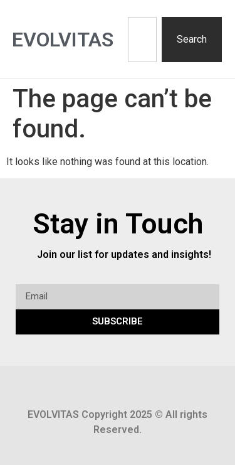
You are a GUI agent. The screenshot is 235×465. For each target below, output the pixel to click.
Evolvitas (62, 39)
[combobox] (142, 39)
